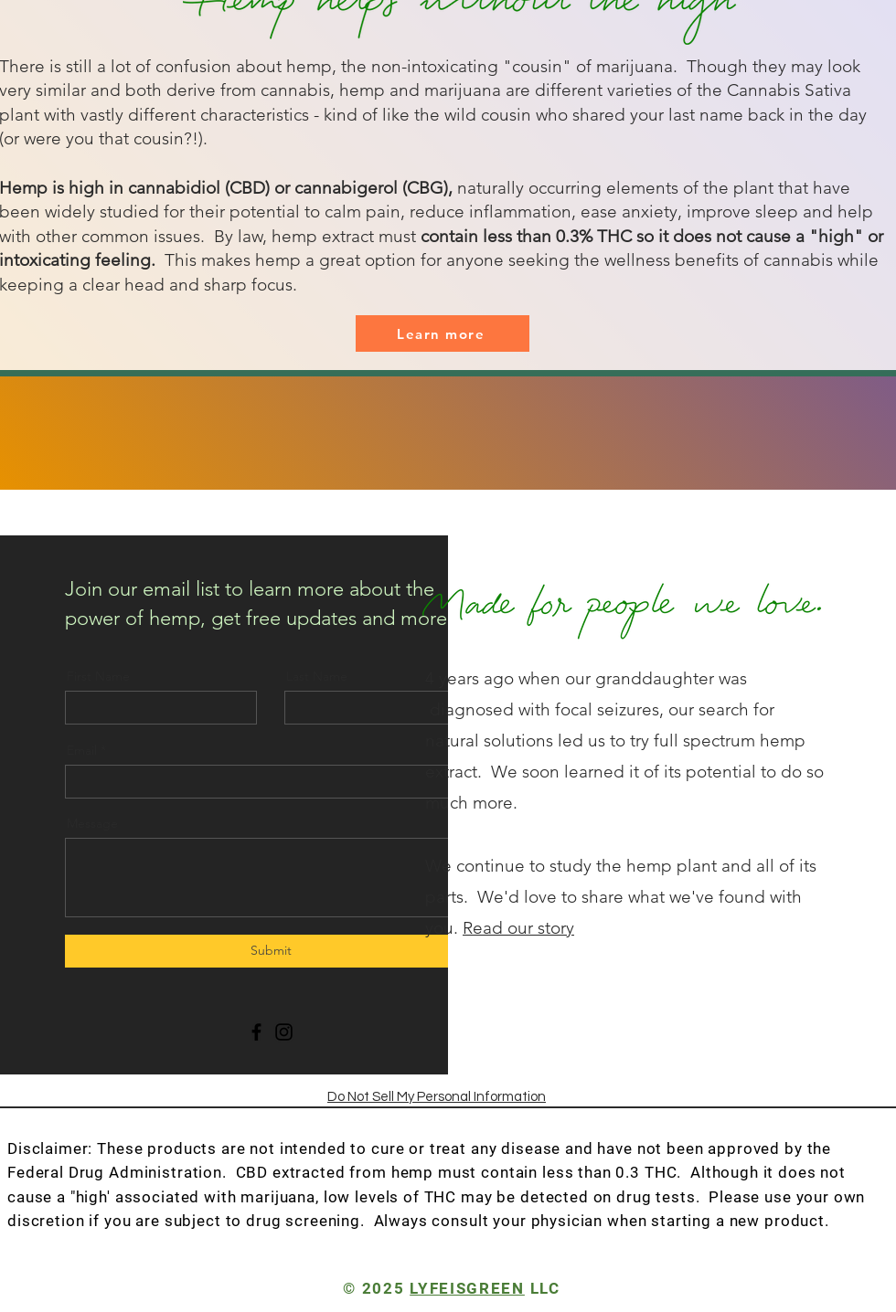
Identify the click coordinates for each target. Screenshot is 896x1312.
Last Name (316, 676)
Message (92, 823)
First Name (98, 676)
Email (82, 750)
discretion (46, 1220)
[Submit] (270, 951)
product (792, 1220)
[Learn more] (442, 333)
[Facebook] (256, 1032)
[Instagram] (283, 1032)
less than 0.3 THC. (611, 1172)
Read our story (518, 927)
